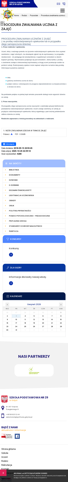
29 (61, 326)
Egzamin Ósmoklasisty (20, 190)
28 (52, 326)
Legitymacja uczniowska (21, 195)
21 (52, 323)
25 (25, 326)
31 (16, 330)
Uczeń (4, 457)
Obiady (12, 200)
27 (43, 326)
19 (34, 323)
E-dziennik (14, 185)
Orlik (11, 205)
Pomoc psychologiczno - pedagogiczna (29, 216)
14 (52, 319)
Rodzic (23, 15)
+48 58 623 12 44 (63, 3)
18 (25, 323)
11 (25, 319)
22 (61, 323)
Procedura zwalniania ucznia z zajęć (29, 27)
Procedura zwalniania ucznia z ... (52, 15)
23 (7, 326)
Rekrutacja (6, 465)
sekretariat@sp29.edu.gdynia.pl (58, 4)
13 (43, 319)
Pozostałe (32, 15)
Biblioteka (14, 170)
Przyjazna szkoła (17, 221)
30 (7, 330)
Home (16, 15)
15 (61, 319)
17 (16, 323)
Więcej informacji (11, 255)
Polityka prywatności (20, 210)
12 (34, 319)
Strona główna (8, 449)
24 (16, 326)
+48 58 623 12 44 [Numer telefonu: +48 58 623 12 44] (13, 414)
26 (34, 326)
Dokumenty (14, 175)
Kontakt (5, 469)
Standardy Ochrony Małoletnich (25, 226)
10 (16, 319)
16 (7, 323)
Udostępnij (8, 144)
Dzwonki (13, 180)
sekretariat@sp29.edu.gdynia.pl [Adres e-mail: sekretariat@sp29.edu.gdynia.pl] (19, 417)
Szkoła (4, 453)
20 (43, 323)
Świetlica (13, 231)
